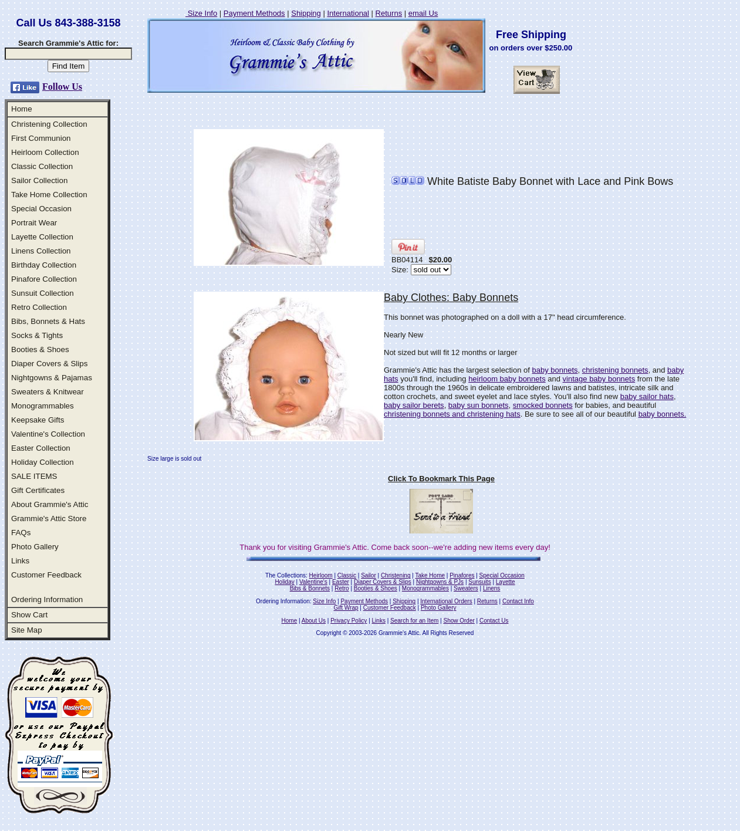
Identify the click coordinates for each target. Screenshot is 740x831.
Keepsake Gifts (37, 420)
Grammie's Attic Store (48, 518)
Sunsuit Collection (42, 293)
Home (21, 108)
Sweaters (466, 588)
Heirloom (321, 575)
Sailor (368, 575)
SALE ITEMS (34, 476)
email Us (423, 13)
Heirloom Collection (45, 152)
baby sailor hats (647, 396)
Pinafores (462, 575)
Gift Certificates (38, 490)
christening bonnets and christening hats (452, 414)
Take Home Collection (49, 194)
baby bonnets (554, 370)
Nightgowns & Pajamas (51, 377)
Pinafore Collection (44, 279)
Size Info (201, 13)
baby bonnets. (662, 414)
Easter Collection (40, 448)
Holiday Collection (42, 462)
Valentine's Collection (48, 434)
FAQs (21, 532)
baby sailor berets (414, 405)
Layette (505, 582)
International (348, 13)
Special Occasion (41, 208)
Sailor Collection (39, 180)
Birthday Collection (43, 265)
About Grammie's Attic (49, 504)
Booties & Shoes (40, 349)
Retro (341, 588)
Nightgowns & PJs (440, 582)
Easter (340, 582)
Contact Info (518, 601)
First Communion (40, 138)
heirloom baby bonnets (507, 378)
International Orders (446, 601)
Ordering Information (47, 599)
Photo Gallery (35, 546)
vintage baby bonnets (599, 378)
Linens (491, 588)
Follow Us (62, 87)
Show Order (458, 620)
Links (20, 560)
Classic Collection (42, 166)
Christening (396, 575)
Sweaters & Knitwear (47, 391)
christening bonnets (615, 370)
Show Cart (29, 614)
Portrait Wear (34, 222)
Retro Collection (39, 307)
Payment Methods (254, 13)
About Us (314, 620)
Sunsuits (479, 582)
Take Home (430, 575)
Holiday (284, 582)
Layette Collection (42, 236)
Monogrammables (42, 405)
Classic (346, 575)
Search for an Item (414, 620)
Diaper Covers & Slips (49, 363)
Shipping (306, 13)
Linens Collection (41, 250)
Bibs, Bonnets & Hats (48, 321)
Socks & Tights (37, 335)
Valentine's (313, 582)
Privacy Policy (348, 620)
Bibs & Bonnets (310, 588)
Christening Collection (49, 124)
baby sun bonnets (478, 405)
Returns (389, 13)
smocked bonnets (543, 405)
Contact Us (493, 620)
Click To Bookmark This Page (441, 478)
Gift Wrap (346, 607)
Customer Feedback (46, 574)
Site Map (26, 630)
